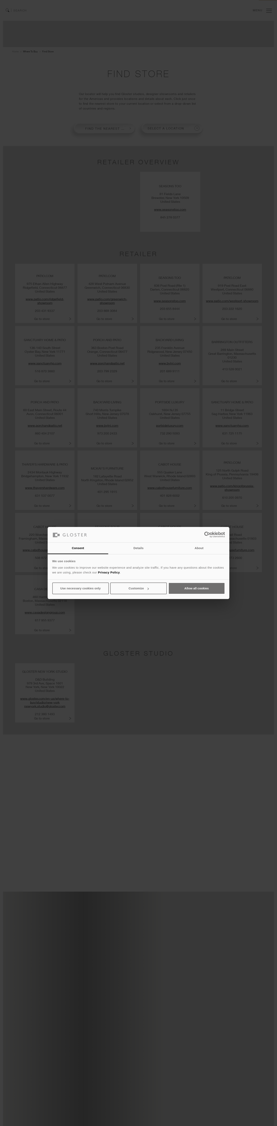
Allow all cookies (196, 588)
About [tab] (199, 548)
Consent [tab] (78, 548)
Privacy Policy (109, 572)
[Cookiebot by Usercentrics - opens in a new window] (207, 535)
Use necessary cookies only (80, 588)
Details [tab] (138, 548)
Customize (139, 588)
